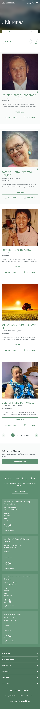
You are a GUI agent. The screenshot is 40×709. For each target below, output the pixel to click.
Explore (10, 530)
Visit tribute (20, 112)
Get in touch (20, 491)
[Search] (29, 41)
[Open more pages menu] (34, 32)
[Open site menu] (37, 3)
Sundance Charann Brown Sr (19, 326)
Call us (29, 3)
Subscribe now (20, 462)
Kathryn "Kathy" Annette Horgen (17, 173)
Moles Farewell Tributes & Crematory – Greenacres (17, 578)
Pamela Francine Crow (16, 250)
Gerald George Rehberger (19, 95)
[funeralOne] (24, 701)
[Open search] (33, 3)
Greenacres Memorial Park (13, 614)
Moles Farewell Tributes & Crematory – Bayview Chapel (17, 502)
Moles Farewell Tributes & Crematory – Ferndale (17, 540)
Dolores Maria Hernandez (18, 402)
